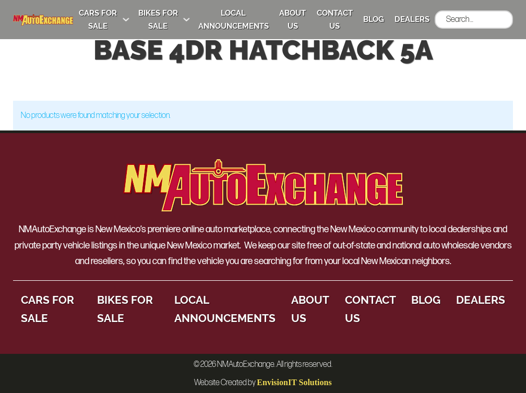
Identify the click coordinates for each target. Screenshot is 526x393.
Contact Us (335, 19)
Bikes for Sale (158, 19)
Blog (373, 19)
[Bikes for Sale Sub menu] (186, 19)
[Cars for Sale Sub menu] (126, 19)
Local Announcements (233, 19)
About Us (292, 19)
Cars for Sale (98, 19)
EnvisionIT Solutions (294, 382)
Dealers (411, 19)
